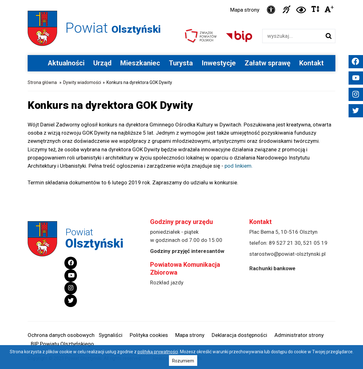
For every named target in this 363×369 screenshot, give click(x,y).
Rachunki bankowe (272, 268)
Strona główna (42, 82)
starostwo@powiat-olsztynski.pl (287, 254)
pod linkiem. (239, 166)
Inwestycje (219, 63)
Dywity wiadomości (82, 82)
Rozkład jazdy (166, 282)
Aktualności (66, 63)
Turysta (181, 63)
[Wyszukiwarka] (292, 36)
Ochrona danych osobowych (61, 335)
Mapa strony (244, 10)
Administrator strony (299, 335)
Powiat (113, 28)
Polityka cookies (149, 335)
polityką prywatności (158, 351)
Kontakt (311, 63)
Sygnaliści (110, 335)
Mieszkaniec (140, 63)
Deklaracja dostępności (239, 335)
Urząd (102, 63)
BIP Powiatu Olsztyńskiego (62, 344)
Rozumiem (183, 360)
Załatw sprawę (267, 63)
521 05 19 (315, 243)
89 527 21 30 (285, 243)
